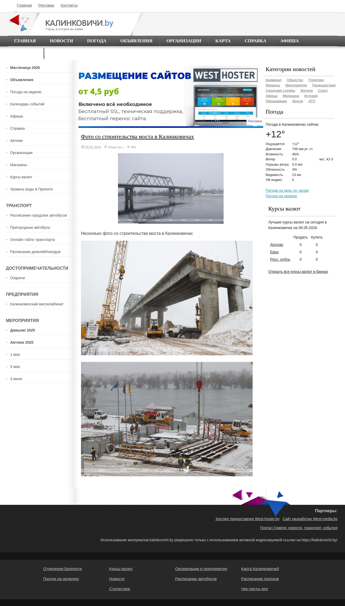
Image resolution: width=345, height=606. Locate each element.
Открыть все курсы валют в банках (298, 271)
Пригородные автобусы (30, 227)
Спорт (323, 90)
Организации (184, 40)
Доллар (276, 245)
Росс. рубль (280, 259)
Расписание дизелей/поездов (35, 252)
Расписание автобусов (196, 578)
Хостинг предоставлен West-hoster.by (247, 519)
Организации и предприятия (201, 568)
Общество (115, 147)
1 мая (15, 354)
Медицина (291, 96)
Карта (223, 40)
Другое (297, 101)
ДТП (311, 101)
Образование (276, 101)
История (311, 96)
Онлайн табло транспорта (32, 239)
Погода (96, 40)
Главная (24, 5)
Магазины (18, 165)
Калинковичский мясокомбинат (37, 304)
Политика (316, 80)
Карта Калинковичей (260, 568)
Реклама (46, 5)
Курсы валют (21, 177)
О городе (25, 53)
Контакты (69, 5)
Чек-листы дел (254, 588)
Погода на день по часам (287, 190)
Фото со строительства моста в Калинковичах (137, 136)
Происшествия (324, 85)
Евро (274, 252)
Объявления (136, 40)
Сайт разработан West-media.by (310, 519)
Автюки (16, 140)
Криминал (274, 80)
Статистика (119, 588)
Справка (255, 40)
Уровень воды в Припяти (31, 189)
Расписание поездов (260, 578)
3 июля (16, 379)
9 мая (15, 367)
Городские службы (280, 90)
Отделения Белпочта (62, 568)
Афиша (289, 40)
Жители (306, 90)
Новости (61, 40)
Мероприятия (296, 85)
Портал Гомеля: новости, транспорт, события (299, 528)
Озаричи (17, 278)
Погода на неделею (61, 578)
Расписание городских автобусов (38, 215)
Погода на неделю (26, 92)
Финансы (273, 85)
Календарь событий (27, 104)
